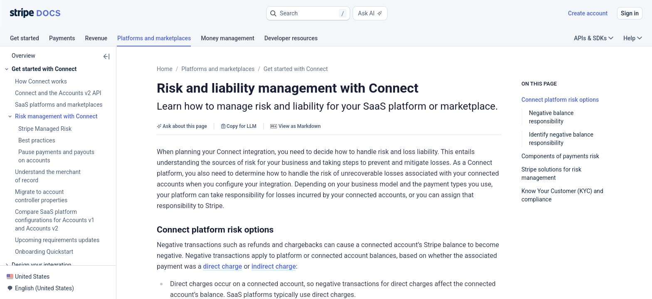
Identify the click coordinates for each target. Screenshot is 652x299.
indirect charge (521, 234)
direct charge (469, 234)
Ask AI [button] (370, 13)
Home (165, 69)
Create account (588, 13)
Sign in (630, 13)
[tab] (29, 39)
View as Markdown (295, 126)
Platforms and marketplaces (217, 69)
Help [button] (632, 38)
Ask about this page (182, 126)
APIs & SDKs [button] (593, 38)
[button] (308, 13)
